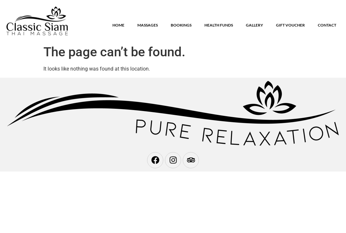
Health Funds (218, 25)
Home (118, 25)
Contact (327, 25)
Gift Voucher (290, 25)
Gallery (254, 25)
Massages (147, 25)
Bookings (181, 25)
